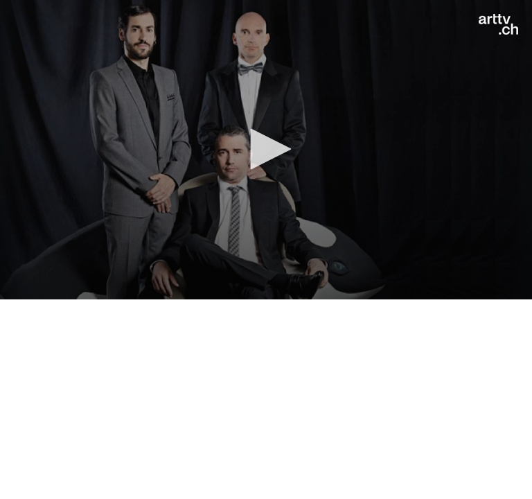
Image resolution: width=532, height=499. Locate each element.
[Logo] (498, 24)
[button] (266, 149)
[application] (266, 149)
